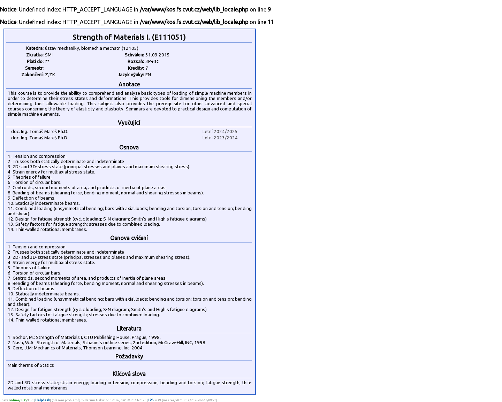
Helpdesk (42, 400)
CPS (150, 400)
